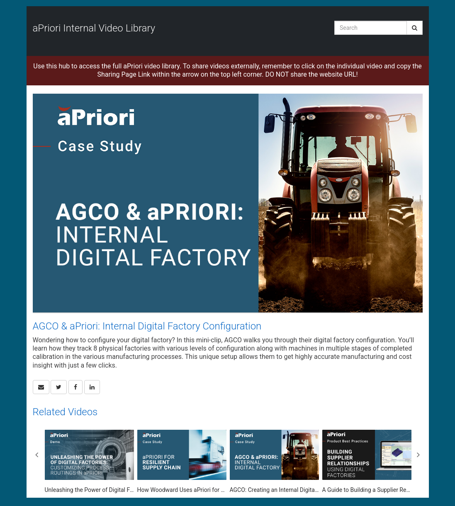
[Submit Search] (414, 28)
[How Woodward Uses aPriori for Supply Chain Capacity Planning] (181, 462)
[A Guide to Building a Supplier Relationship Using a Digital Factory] (366, 462)
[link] (59, 387)
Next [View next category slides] (418, 454)
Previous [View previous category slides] (37, 454)
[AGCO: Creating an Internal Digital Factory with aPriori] (274, 462)
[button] (41, 387)
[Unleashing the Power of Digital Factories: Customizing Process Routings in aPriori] (89, 462)
